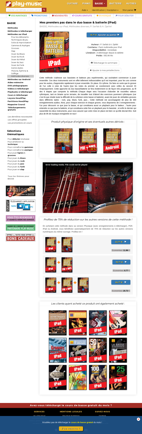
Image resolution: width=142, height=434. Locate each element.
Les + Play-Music (39, 416)
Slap (13, 51)
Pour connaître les (20, 147)
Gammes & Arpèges (20, 45)
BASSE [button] (100, 3)
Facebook (102, 416)
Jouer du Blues (18, 54)
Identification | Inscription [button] (105, 10)
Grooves (15, 48)
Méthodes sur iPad (17, 34)
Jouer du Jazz (17, 62)
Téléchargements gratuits (17, 108)
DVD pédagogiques (18, 86)
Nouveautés (60, 16)
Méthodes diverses (20, 76)
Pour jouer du (17, 158)
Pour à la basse (18, 139)
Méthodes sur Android (19, 79)
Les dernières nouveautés (20, 117)
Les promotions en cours (20, 123)
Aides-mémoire (15, 82)
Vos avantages (17, 16)
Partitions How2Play (18, 101)
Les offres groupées (17, 120)
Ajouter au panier (104, 35)
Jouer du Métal (18, 59)
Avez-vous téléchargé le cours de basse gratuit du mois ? (71, 405)
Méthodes (13, 28)
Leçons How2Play (17, 98)
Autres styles (17, 68)
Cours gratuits (82, 16)
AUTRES (131, 3)
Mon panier (129, 10)
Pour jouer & (16, 154)
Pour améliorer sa (16, 143)
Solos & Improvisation (21, 42)
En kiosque (104, 16)
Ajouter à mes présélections (104, 70)
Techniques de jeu (19, 40)
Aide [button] (85, 10)
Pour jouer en (16, 169)
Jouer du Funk (17, 65)
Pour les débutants (20, 37)
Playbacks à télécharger (20, 92)
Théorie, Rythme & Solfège (19, 72)
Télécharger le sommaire (104, 63)
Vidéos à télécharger (18, 89)
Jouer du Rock (17, 57)
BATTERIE (116, 3)
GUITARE (72, 3)
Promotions (39, 16)
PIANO (86, 3)
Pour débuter (125, 16)
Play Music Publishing (71, 416)
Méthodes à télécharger (20, 31)
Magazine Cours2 (16, 104)
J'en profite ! (71, 428)
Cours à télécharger (18, 95)
